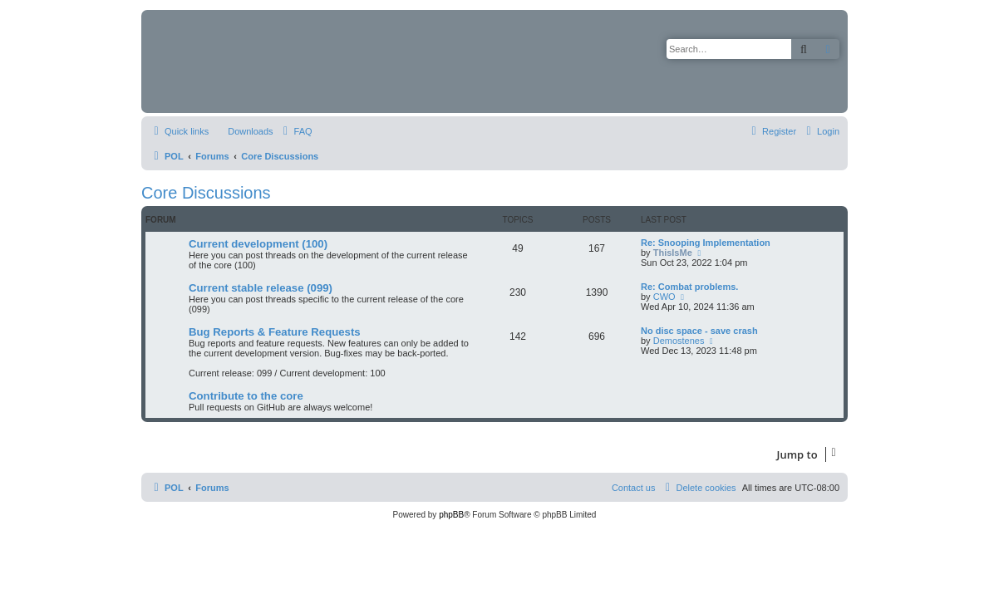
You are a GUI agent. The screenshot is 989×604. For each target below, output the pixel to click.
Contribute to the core (246, 396)
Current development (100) (258, 244)
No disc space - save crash (699, 331)
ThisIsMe (672, 253)
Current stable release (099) (260, 288)
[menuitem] (243, 131)
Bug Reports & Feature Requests (275, 332)
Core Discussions (206, 193)
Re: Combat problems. (689, 287)
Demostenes (679, 341)
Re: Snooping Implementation (705, 243)
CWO (664, 297)
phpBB (451, 514)
